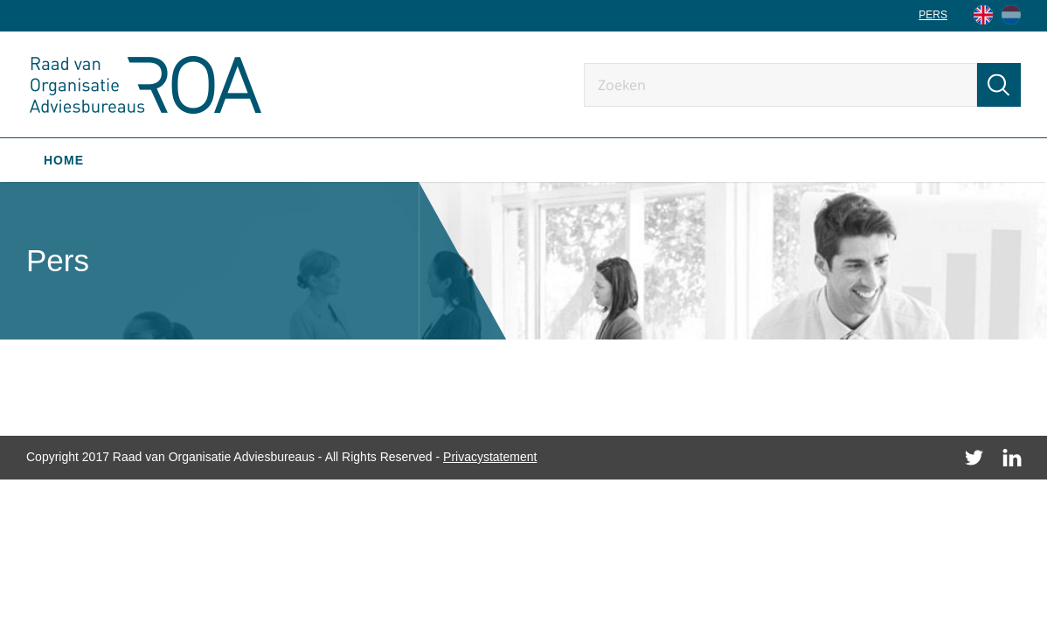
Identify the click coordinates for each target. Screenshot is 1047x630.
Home (64, 160)
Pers (933, 15)
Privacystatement (490, 457)
